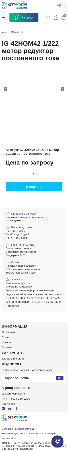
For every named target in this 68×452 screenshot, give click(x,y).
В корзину (34, 187)
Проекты (7, 347)
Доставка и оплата (13, 358)
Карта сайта (9, 438)
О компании (9, 332)
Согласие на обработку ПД (18, 428)
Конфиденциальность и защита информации (29, 433)
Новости (7, 342)
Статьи (6, 337)
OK (60, 378)
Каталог (23, 17)
